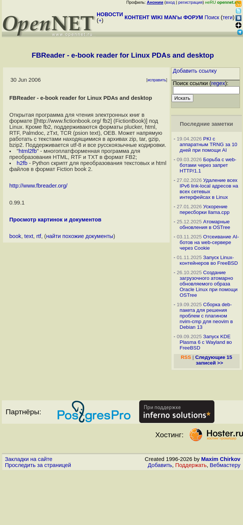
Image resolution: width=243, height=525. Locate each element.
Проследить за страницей (38, 465)
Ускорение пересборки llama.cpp (205, 209)
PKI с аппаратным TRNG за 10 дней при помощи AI (208, 144)
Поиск (212, 17)
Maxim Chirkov (220, 459)
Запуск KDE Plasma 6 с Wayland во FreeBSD (206, 342)
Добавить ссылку (195, 71)
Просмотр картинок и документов (55, 220)
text (28, 236)
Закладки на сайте (28, 459)
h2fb (22, 163)
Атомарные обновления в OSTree (205, 224)
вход (170, 2)
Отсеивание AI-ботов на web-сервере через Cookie (209, 242)
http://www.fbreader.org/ (38, 186)
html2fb (28, 151)
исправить (156, 80)
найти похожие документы (79, 236)
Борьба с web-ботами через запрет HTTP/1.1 (208, 165)
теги (228, 17)
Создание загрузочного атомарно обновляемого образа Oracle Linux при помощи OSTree (209, 284)
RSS (186, 357)
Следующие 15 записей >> (213, 360)
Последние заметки (206, 124)
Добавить (160, 465)
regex (218, 83)
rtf (38, 236)
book (15, 236)
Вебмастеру (225, 465)
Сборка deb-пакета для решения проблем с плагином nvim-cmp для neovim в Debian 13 (206, 316)
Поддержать (191, 465)
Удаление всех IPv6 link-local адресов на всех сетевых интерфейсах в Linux (209, 188)
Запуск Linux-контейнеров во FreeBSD (209, 260)
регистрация (190, 2)
